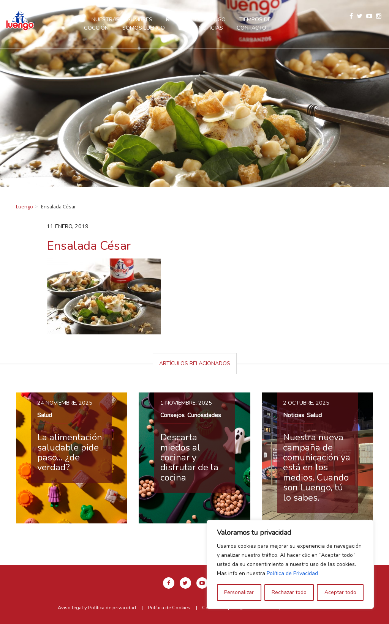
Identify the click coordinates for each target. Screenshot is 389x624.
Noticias (293, 415)
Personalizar (239, 592)
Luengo (24, 206)
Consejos (172, 415)
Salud (44, 415)
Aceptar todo (340, 592)
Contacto (251, 28)
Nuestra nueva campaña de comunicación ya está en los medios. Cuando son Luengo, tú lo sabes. (316, 467)
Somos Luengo (143, 28)
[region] (290, 564)
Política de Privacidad (292, 573)
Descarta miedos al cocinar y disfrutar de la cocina (189, 457)
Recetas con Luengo (196, 19)
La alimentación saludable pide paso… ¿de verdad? (69, 452)
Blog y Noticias (201, 28)
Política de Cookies (169, 607)
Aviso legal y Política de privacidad (97, 607)
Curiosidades (204, 415)
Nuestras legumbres (122, 19)
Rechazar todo (289, 592)
